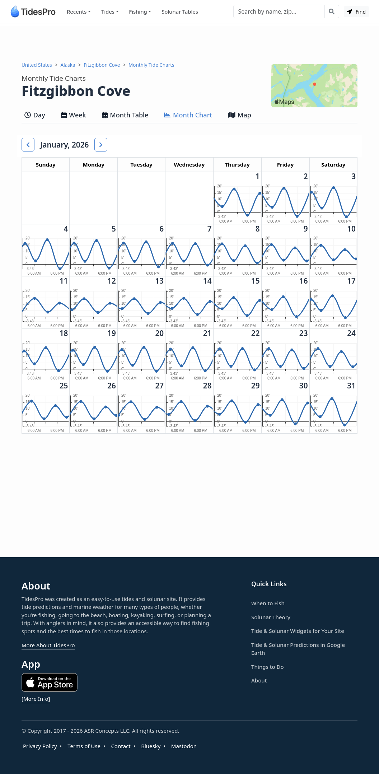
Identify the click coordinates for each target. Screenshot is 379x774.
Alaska (68, 65)
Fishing (138, 11)
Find (356, 11)
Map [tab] (239, 115)
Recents (76, 11)
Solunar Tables (180, 11)
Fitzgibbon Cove (102, 65)
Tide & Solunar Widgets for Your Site (297, 630)
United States (37, 65)
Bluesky (150, 746)
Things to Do (267, 666)
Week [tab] (73, 115)
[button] (28, 144)
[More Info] (36, 698)
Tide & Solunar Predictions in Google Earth (298, 649)
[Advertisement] (189, 42)
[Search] (279, 11)
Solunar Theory (270, 617)
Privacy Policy (40, 746)
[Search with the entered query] (331, 11)
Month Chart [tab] (188, 115)
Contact (120, 746)
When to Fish (268, 603)
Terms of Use (83, 746)
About (259, 680)
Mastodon (184, 746)
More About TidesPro (48, 645)
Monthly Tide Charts (151, 65)
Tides (107, 11)
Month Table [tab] (125, 115)
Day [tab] (34, 115)
